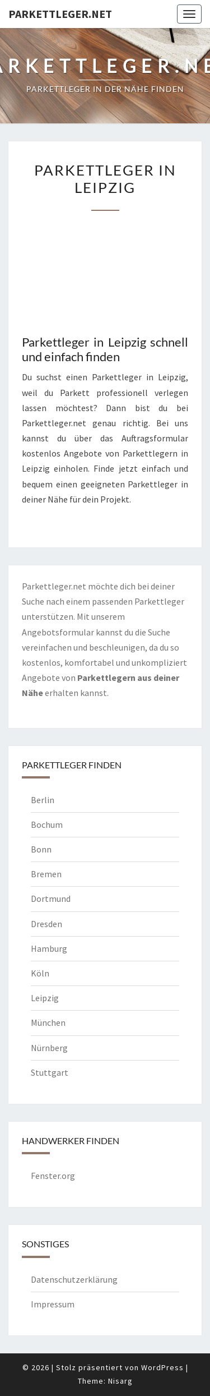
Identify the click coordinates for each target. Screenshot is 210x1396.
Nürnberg (49, 1047)
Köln (40, 973)
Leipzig (45, 997)
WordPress (162, 1367)
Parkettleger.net (60, 14)
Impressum (52, 1304)
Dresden (46, 923)
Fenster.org (53, 1175)
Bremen (46, 873)
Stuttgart (49, 1072)
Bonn (41, 849)
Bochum (47, 824)
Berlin (42, 799)
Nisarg (120, 1381)
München (48, 1022)
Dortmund (51, 898)
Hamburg (49, 948)
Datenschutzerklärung (74, 1279)
